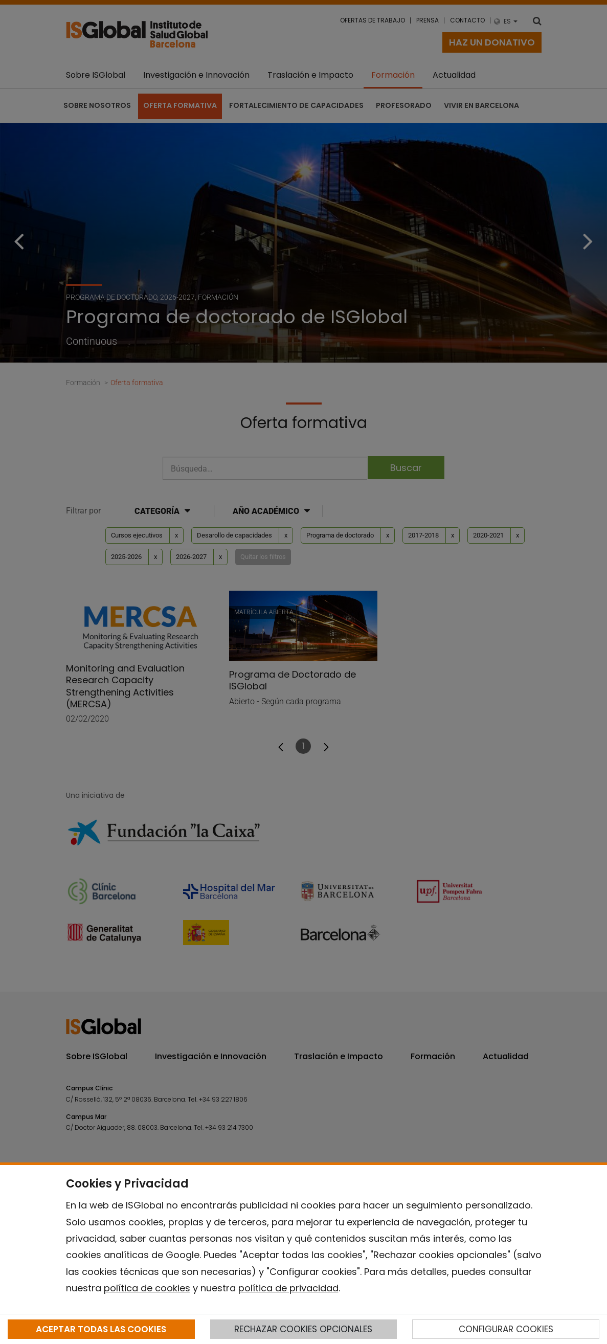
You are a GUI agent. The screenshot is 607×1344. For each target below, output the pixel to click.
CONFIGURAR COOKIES (506, 1329)
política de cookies (147, 1288)
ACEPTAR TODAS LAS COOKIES (101, 1329)
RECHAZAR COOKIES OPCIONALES (303, 1329)
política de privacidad (288, 1288)
